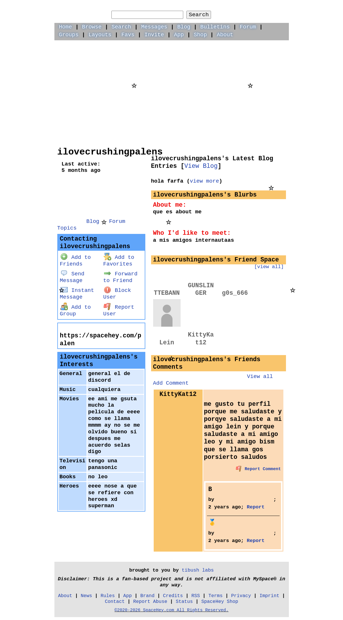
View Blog (201, 166)
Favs (127, 35)
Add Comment (171, 383)
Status (184, 601)
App (179, 35)
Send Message (72, 277)
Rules (107, 596)
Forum (248, 27)
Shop (200, 35)
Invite (154, 35)
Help (222, 7)
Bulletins (215, 27)
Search (199, 15)
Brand (147, 596)
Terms (215, 596)
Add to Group (75, 310)
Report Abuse (150, 601)
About (225, 35)
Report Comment (258, 469)
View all (260, 376)
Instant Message (77, 293)
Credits (173, 596)
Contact (115, 601)
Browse (92, 27)
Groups (69, 35)
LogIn (247, 7)
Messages (154, 27)
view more (204, 181)
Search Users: (161, 7)
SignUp (276, 7)
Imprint (269, 596)
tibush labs (198, 570)
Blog (183, 27)
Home (65, 27)
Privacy (241, 596)
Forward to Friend (120, 277)
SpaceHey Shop (219, 601)
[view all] (269, 267)
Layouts (100, 35)
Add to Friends (75, 260)
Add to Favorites (118, 260)
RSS (195, 596)
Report (256, 507)
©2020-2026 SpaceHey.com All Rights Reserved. (171, 610)
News (86, 596)
